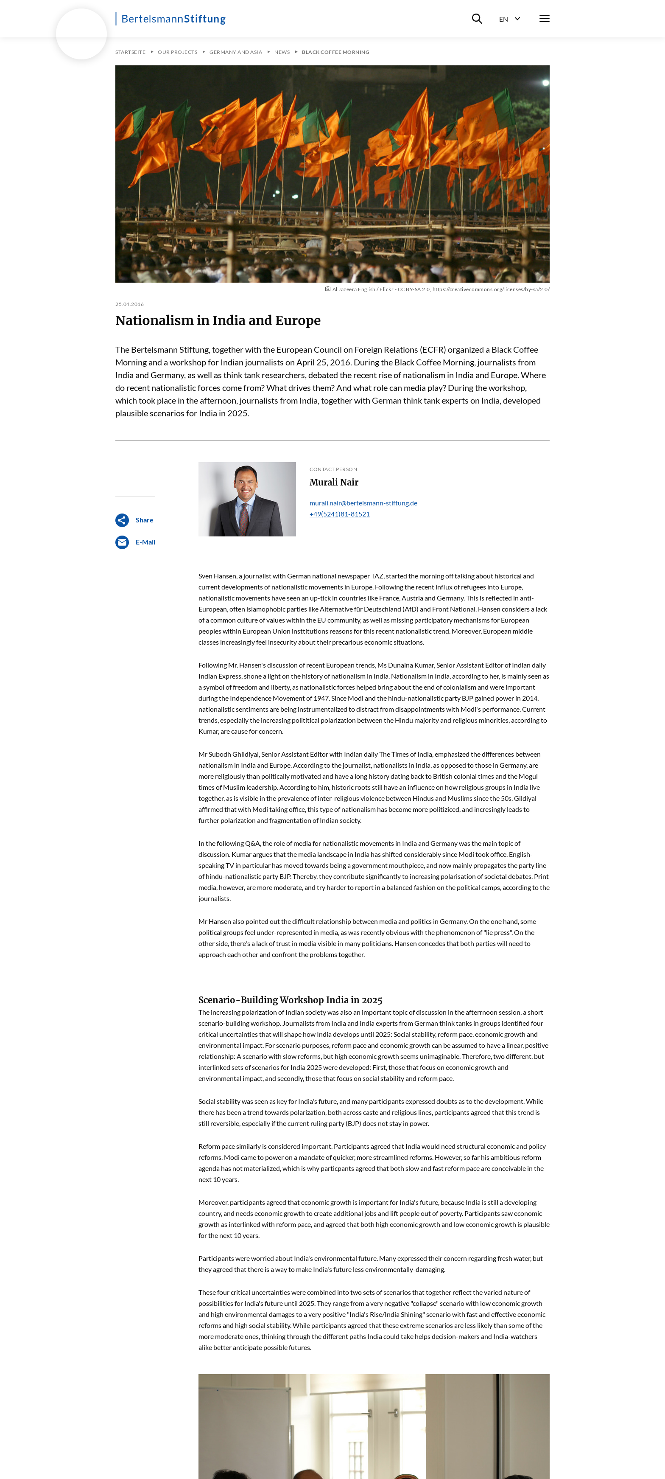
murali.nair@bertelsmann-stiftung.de (363, 503)
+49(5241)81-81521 (340, 514)
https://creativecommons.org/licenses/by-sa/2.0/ (491, 289)
